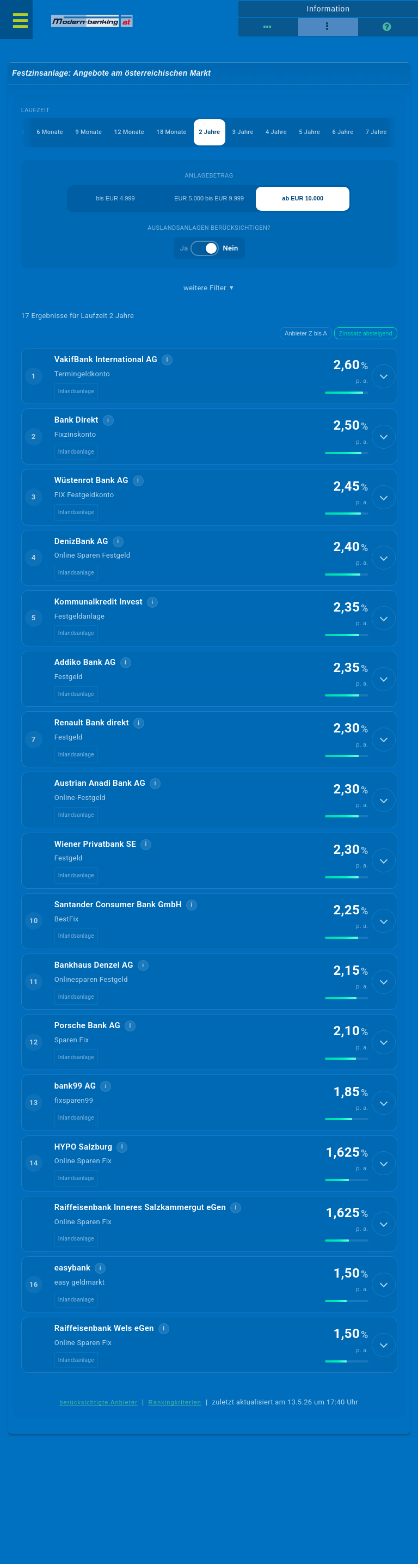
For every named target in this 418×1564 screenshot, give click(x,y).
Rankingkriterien (175, 1413)
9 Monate (88, 132)
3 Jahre (242, 132)
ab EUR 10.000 (302, 199)
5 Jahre (309, 132)
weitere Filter (209, 288)
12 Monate (129, 132)
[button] (209, 376)
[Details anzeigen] (384, 377)
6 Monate (49, 132)
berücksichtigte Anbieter (98, 1413)
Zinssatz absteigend (365, 333)
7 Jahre (375, 132)
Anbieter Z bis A (306, 333)
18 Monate (171, 132)
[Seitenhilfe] (388, 27)
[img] (346, 393)
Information (327, 8)
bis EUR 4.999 (115, 199)
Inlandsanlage (76, 392)
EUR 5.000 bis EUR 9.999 (209, 199)
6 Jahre (342, 132)
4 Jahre (275, 132)
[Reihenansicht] (268, 27)
